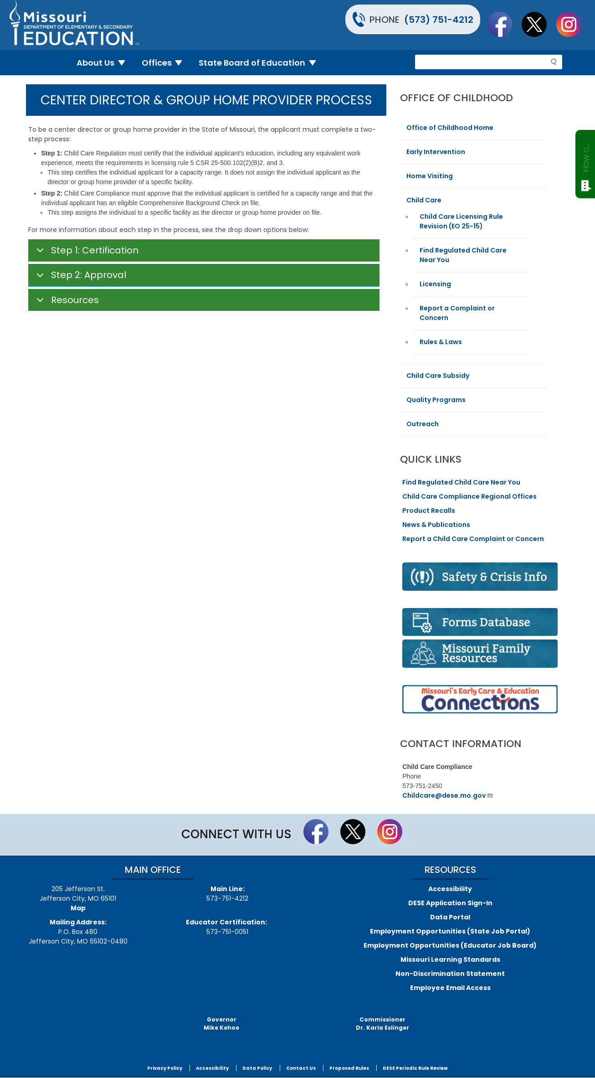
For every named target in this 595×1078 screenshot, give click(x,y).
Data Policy (257, 1068)
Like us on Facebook (504, 24)
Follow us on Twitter (538, 24)
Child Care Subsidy (437, 375)
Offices (166, 62)
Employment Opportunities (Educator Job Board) (450, 945)
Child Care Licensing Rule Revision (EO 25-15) (461, 221)
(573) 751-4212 (438, 19)
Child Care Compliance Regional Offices (469, 496)
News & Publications (436, 524)
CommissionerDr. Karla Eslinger (382, 1024)
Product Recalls (428, 510)
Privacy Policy (164, 1068)
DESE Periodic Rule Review (415, 1068)
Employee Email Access (450, 987)
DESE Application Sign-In (450, 903)
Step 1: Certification (85, 253)
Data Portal (450, 917)
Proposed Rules (349, 1068)
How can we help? (585, 156)
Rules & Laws (441, 341)
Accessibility (450, 888)
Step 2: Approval (79, 277)
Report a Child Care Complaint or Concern (473, 538)
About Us (105, 62)
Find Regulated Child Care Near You (461, 482)
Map (78, 908)
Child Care (423, 200)
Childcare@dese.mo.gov (447, 795)
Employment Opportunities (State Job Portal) (450, 931)
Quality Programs (436, 399)
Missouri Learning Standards (450, 959)
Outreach (422, 423)
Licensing (435, 284)
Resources (66, 302)
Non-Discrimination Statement (450, 973)
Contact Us (301, 1068)
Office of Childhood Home (449, 127)
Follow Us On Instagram (573, 24)
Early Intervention (435, 151)
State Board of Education (261, 62)
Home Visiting (429, 176)
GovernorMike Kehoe (221, 1024)
